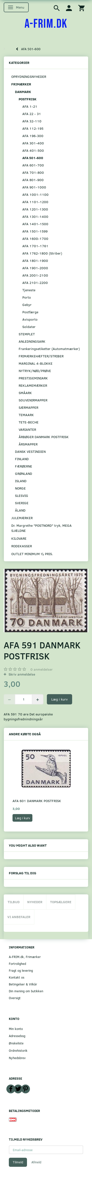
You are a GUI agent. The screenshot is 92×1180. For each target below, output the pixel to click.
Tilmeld (18, 1162)
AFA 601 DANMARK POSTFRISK (37, 800)
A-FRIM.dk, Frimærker (25, 957)
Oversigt (15, 998)
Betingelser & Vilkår (23, 984)
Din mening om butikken (26, 991)
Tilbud (14, 902)
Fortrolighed (17, 963)
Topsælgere (60, 902)
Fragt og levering (21, 970)
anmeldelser (41, 669)
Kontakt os (16, 977)
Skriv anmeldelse (21, 674)
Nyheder (34, 902)
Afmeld (36, 1162)
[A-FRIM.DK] (46, 24)
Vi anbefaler (18, 916)
